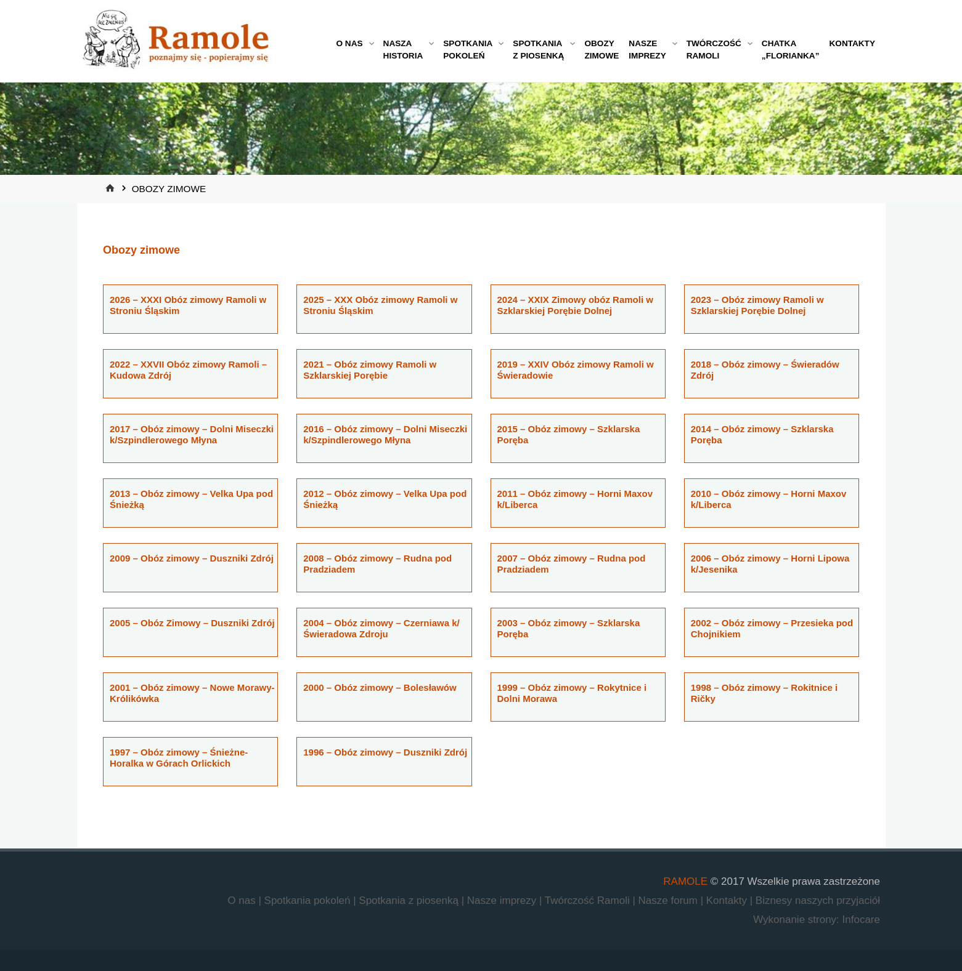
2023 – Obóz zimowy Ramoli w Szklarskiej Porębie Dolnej (757, 305)
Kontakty (728, 900)
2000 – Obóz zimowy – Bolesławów (379, 687)
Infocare (861, 919)
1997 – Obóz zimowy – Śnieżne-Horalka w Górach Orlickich (179, 757)
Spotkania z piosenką (410, 900)
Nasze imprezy (503, 900)
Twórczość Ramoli (589, 900)
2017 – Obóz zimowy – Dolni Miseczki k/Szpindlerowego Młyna (192, 434)
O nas (242, 900)
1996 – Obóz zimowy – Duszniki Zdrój (385, 752)
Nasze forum (669, 900)
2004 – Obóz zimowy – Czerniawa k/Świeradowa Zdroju (381, 628)
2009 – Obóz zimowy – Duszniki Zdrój (192, 558)
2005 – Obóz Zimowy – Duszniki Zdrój (192, 623)
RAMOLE (685, 881)
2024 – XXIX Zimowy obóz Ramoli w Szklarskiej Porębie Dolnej (575, 305)
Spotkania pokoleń (309, 900)
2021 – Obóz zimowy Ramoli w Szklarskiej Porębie (369, 370)
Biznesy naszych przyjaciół (818, 900)
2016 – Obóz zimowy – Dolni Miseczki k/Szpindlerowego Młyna (385, 434)
